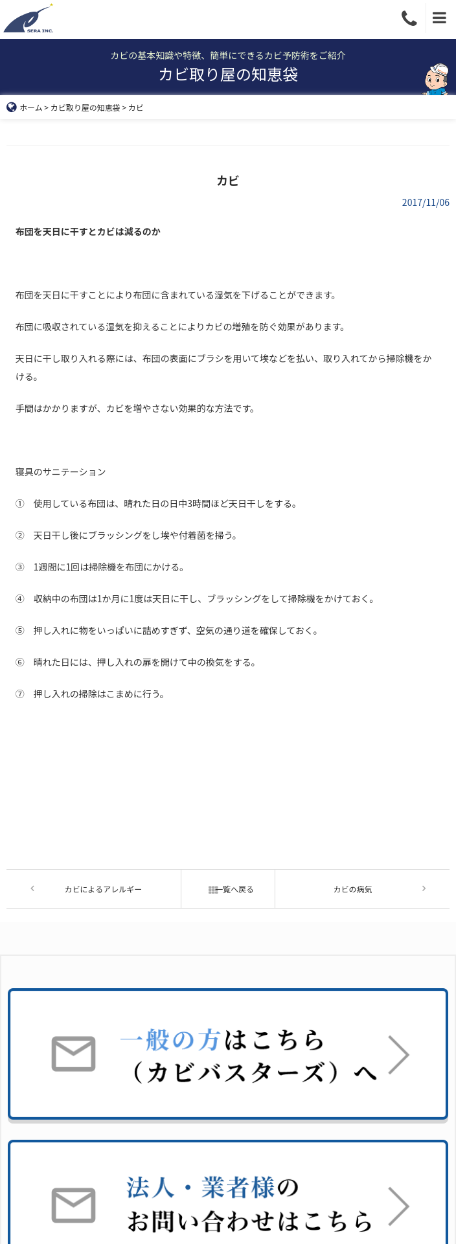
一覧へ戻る (228, 889)
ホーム (24, 107)
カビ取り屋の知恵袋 (85, 107)
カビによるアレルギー (103, 888)
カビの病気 (353, 888)
